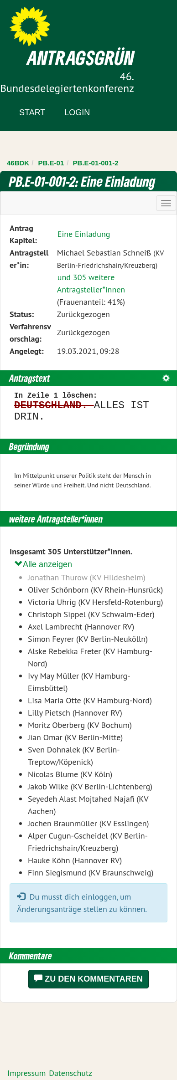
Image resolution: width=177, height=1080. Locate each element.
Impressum (26, 1073)
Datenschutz (70, 1073)
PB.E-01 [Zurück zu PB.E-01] (51, 163)
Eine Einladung (83, 234)
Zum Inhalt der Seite (41, 22)
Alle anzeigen (43, 564)
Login (77, 112)
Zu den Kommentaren (88, 978)
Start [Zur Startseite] (32, 112)
